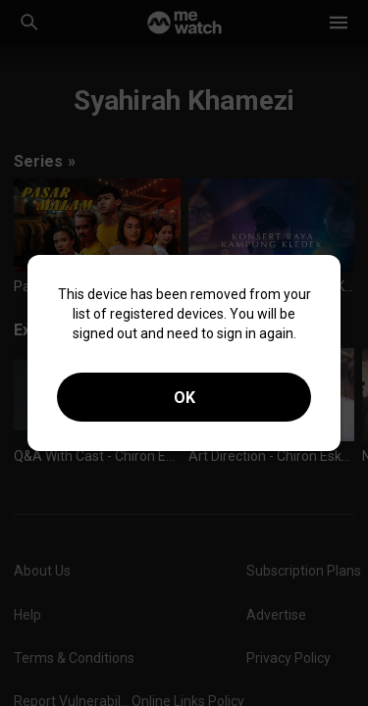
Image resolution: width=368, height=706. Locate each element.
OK (184, 397)
